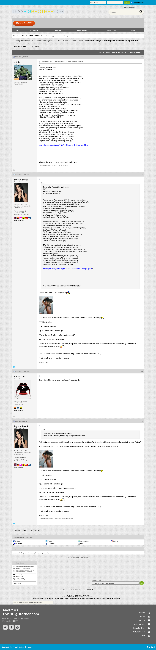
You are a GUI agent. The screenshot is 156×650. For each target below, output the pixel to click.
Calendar (58, 30)
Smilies (15, 576)
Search (134, 30)
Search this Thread (119, 52)
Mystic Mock (21, 179)
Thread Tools (104, 52)
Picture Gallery (138, 632)
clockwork (16, 553)
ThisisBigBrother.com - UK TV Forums (27, 41)
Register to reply (20, 46)
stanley (46, 553)
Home (142, 617)
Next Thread (84, 558)
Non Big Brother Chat (51, 41)
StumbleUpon (84, 541)
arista (17, 62)
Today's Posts (82, 30)
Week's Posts (111, 30)
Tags (15, 549)
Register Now (139, 628)
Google (115, 541)
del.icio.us (18, 543)
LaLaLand (19, 376)
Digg (82, 543)
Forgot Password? (129, 7)
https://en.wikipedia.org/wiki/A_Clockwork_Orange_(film (63, 145)
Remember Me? (137, 2)
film (22, 553)
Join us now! (24, 23)
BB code (16, 575)
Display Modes (135, 52)
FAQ (16, 30)
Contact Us (140, 620)
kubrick (26, 553)
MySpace (18, 541)
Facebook (51, 543)
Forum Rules (17, 583)
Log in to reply (35, 46)
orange (41, 553)
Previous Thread (73, 558)
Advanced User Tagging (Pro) (63, 598)
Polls (143, 636)
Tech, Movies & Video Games (71, 41)
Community (35, 30)
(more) (23, 211)
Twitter (50, 541)
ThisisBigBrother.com (23, 647)
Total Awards (18, 220)
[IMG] (14, 578)
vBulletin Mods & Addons (82, 598)
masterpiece (34, 553)
